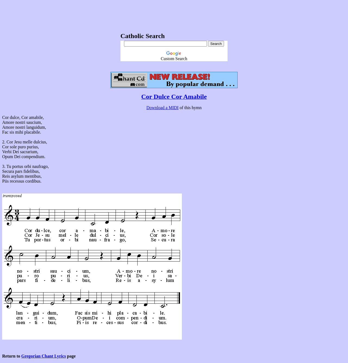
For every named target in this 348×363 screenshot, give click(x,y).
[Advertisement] (174, 14)
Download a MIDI (162, 107)
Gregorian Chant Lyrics (43, 356)
